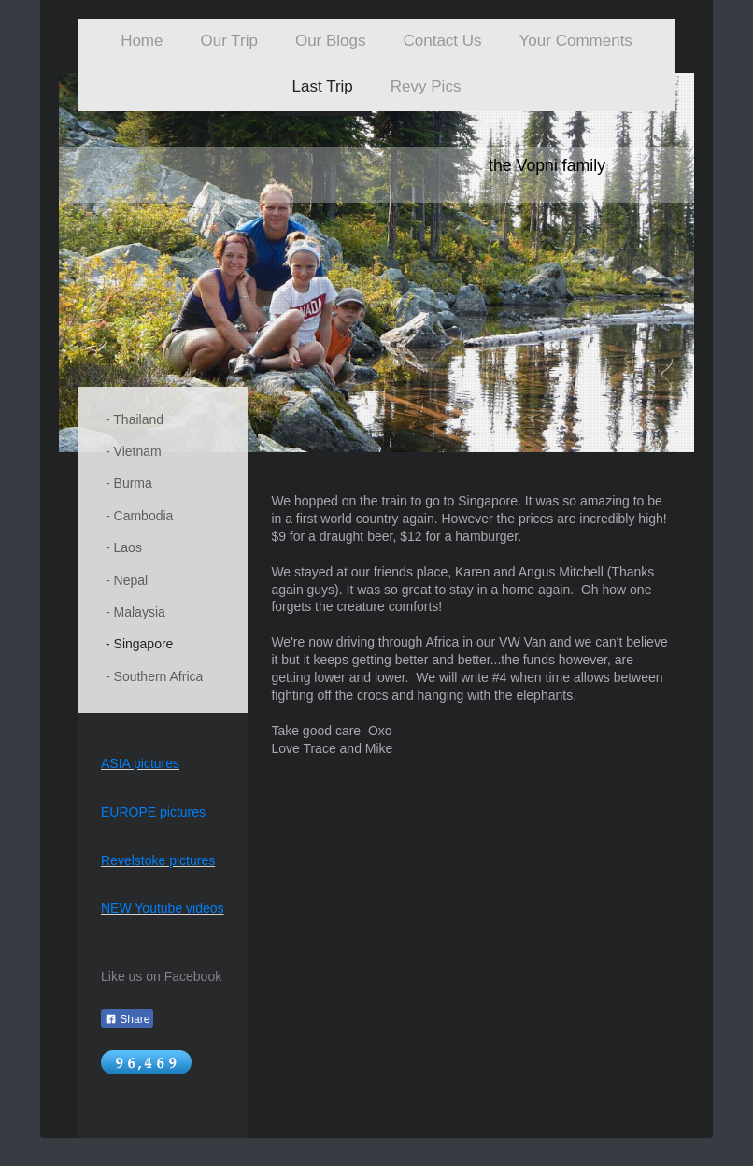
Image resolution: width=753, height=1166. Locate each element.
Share (127, 1019)
